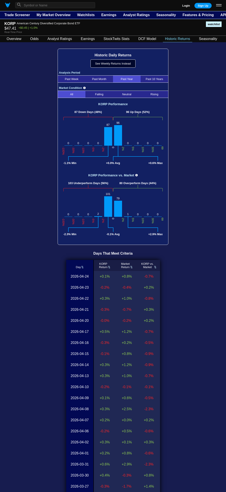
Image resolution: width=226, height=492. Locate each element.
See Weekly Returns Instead (113, 63)
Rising (154, 94)
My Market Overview (54, 15)
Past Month (99, 79)
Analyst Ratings (136, 15)
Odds (34, 39)
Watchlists (85, 15)
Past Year (127, 79)
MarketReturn (125, 265)
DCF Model (147, 39)
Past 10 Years (154, 79)
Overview (14, 39)
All (71, 94)
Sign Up (203, 5)
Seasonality (166, 15)
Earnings (108, 15)
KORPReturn (103, 265)
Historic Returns (177, 39)
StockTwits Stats (116, 39)
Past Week (72, 79)
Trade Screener (17, 15)
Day (78, 267)
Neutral (126, 94)
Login (186, 5)
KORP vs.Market (147, 265)
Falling (99, 94)
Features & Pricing (198, 15)
